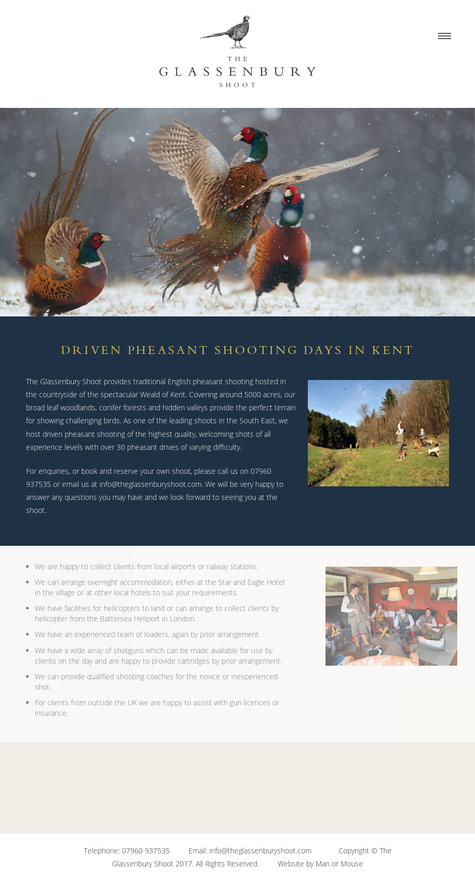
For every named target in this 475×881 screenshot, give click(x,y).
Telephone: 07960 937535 (127, 850)
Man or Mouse (339, 863)
